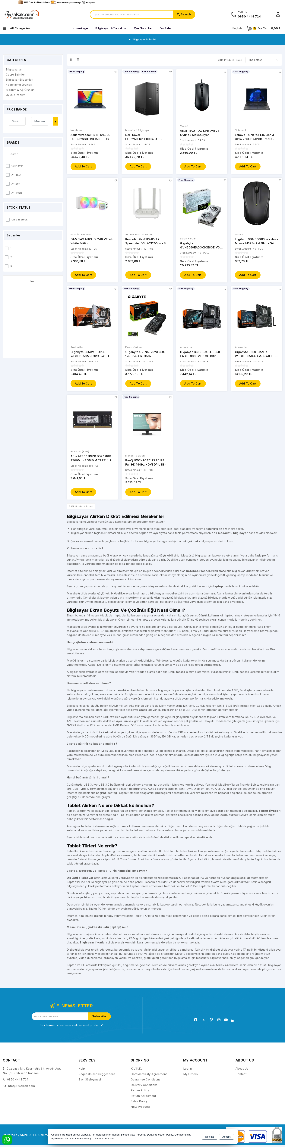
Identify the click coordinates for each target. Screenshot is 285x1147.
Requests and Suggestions (96, 1075)
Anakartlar (77, 348)
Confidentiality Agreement (149, 1075)
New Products (140, 1108)
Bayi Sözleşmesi (89, 1081)
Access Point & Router (139, 235)
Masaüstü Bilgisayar (137, 130)
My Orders (190, 1075)
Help (81, 1070)
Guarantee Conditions (145, 1081)
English (237, 28)
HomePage (80, 28)
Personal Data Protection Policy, (155, 1134)
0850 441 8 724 (17, 1081)
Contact (241, 1075)
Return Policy (140, 1092)
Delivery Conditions (144, 1086)
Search (186, 14)
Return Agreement (143, 1097)
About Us (242, 1070)
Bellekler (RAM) (80, 452)
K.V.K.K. (136, 1070)
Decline (209, 1137)
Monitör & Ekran (135, 456)
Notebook (76, 130)
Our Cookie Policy (80, 1138)
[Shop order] (262, 60)
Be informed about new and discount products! (71, 1027)
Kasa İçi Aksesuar (82, 235)
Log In (187, 1070)
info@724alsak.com (21, 1087)
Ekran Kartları (188, 239)
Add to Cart (83, 167)
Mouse (184, 126)
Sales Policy (139, 1103)
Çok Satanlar (143, 28)
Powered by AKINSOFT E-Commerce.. (29, 1136)
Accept (226, 1137)
